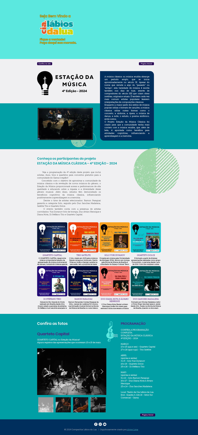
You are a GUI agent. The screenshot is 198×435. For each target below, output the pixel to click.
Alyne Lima (132, 430)
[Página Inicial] (146, 63)
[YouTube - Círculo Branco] (104, 424)
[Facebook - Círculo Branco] (95, 424)
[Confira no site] (44, 63)
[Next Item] (102, 371)
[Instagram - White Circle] (100, 424)
